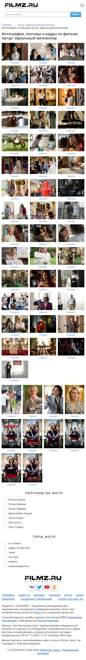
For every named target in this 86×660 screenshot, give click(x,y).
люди (79, 595)
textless (12, 561)
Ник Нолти (14, 522)
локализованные (18, 566)
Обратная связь (49, 650)
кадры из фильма (19, 548)
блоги (68, 595)
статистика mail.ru (70, 599)
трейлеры (8, 595)
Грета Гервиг (16, 518)
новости (24, 595)
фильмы (39, 595)
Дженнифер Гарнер (20, 513)
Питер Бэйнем (17, 504)
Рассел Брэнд (16, 499)
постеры (13, 557)
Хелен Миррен (17, 508)
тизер (11, 552)
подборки (8, 599)
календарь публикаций (36, 599)
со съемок (14, 543)
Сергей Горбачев (48, 620)
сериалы (54, 595)
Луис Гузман (15, 527)
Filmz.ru (38, 612)
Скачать (15, 62)
